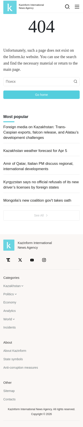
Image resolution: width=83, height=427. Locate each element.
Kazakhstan (12, 286)
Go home (41, 94)
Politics (8, 294)
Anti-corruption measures (20, 367)
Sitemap (9, 391)
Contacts (9, 399)
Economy (9, 302)
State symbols (13, 359)
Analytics (9, 311)
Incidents (9, 327)
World (7, 319)
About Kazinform (14, 350)
